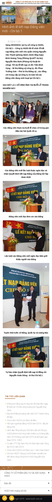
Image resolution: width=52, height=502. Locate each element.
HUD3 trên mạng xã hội (15, 490)
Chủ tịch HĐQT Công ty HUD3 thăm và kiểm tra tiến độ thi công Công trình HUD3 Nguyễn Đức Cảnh (26, 456)
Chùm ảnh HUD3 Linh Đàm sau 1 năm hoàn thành (28, 450)
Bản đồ (7, 483)
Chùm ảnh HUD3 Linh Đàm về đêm (22, 420)
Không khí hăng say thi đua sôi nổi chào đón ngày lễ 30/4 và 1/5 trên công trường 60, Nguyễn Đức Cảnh (27, 407)
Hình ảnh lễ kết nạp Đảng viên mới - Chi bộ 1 (23, 29)
